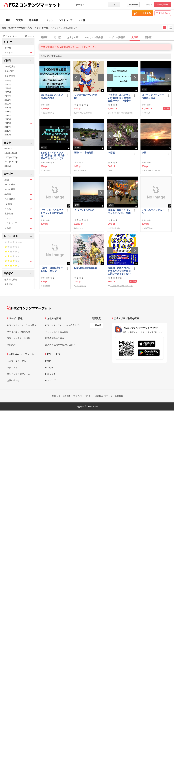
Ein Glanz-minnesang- (86, 268)
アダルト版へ (162, 13)
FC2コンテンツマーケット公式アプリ (63, 325)
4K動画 (18, 194)
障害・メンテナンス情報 (18, 338)
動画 (8, 20)
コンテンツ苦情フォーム (18, 374)
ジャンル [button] (18, 41)
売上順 (57, 37)
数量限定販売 (11, 279)
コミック (48, 20)
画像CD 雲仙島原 (83, 152)
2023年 (8, 92)
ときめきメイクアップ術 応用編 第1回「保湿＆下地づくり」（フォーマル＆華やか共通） (52, 155)
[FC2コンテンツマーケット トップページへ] (29, 308)
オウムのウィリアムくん (153, 211)
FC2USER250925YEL (84, 113)
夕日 (144, 152)
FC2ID (48, 361)
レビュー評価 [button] (18, 236)
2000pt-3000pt (11, 161)
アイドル (18, 52)
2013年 (8, 131)
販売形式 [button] (18, 273)
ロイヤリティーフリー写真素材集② (153, 96)
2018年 (8, 111)
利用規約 (11, 344)
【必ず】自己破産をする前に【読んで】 (52, 269)
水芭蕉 (111, 152)
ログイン (148, 4)
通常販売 (9, 284)
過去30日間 (10, 76)
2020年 (8, 104)
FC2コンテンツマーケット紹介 (21, 325)
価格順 (148, 37)
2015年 (18, 123)
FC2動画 (49, 367)
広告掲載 (119, 396)
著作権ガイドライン (104, 396)
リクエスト (12, 367)
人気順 (134, 37)
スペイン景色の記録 (84, 210)
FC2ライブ (50, 374)
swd (111, 170)
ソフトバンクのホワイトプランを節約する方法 (52, 213)
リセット (29, 36)
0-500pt (8, 148)
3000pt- (8, 166)
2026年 (8, 80)
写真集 (19, 20)
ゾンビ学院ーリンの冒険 (85, 96)
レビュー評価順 (117, 37)
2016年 (8, 119)
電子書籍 (33, 20)
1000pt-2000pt (11, 157)
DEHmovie (46, 170)
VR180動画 (10, 184)
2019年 (8, 107)
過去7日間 (9, 71)
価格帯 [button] (18, 142)
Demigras (79, 228)
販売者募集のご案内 (54, 338)
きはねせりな (81, 286)
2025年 (8, 84)
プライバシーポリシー (83, 396)
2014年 (8, 127)
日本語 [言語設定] (98, 325)
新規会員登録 (162, 4)
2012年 (8, 135)
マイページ (133, 4)
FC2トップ (56, 396)
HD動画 (8, 204)
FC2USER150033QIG (152, 170)
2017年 (8, 115)
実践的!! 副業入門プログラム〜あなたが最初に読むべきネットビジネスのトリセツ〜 (119, 271)
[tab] (106, 37)
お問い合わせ (13, 380)
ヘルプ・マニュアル (16, 361)
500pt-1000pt (11, 153)
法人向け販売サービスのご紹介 (60, 344)
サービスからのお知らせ (18, 332)
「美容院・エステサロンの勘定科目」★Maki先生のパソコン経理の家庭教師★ (119, 98)
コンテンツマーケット (40, 5)
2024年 (8, 88)
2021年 (8, 100)
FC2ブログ (50, 380)
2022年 (8, 96)
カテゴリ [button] (18, 173)
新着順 (44, 37)
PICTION (147, 113)
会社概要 (67, 396)
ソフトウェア (65, 20)
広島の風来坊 (81, 170)
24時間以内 (10, 66)
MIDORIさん (148, 228)
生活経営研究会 (48, 113)
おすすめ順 (72, 37)
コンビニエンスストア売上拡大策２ (52, 96)
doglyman (46, 286)
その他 (81, 20)
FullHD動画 (18, 199)
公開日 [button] (18, 60)
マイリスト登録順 (94, 37)
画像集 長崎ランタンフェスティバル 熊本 (119, 211)
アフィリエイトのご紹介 (56, 332)
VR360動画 (10, 189)
